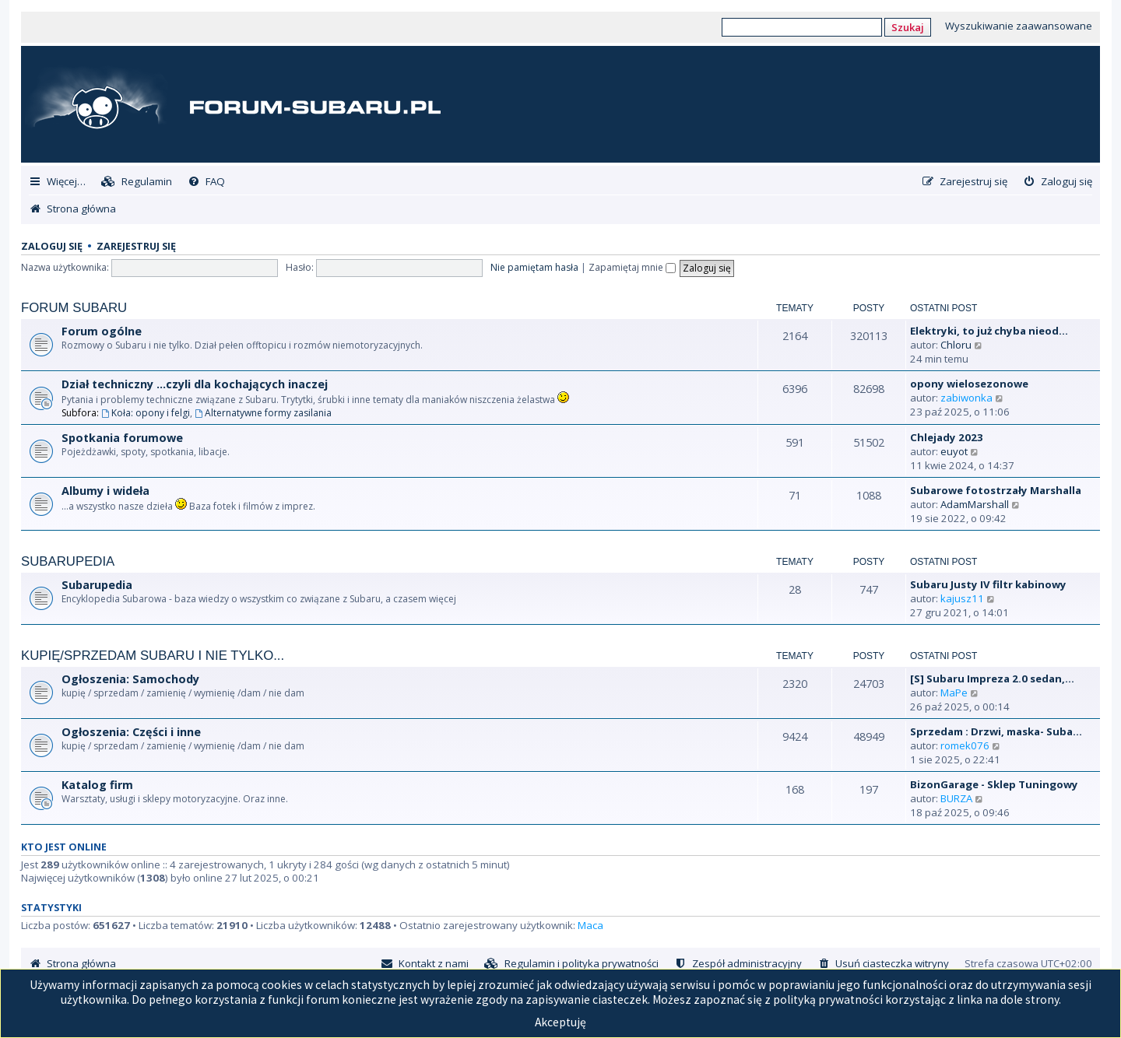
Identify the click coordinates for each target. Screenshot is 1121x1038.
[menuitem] (136, 181)
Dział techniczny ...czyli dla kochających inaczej (194, 384)
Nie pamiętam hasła (534, 267)
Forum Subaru (74, 307)
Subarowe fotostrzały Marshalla (995, 490)
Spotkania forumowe (122, 437)
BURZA (956, 798)
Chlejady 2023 (946, 437)
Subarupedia (67, 561)
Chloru (956, 345)
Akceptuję (560, 1022)
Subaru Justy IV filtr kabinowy (988, 584)
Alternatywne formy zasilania (263, 412)
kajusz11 (962, 598)
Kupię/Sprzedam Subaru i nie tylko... (152, 655)
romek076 (964, 745)
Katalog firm (97, 784)
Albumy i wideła (105, 490)
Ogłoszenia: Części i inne (131, 731)
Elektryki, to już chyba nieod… (989, 331)
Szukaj (907, 27)
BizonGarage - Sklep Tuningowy (994, 784)
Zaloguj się (52, 246)
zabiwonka (966, 398)
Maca (590, 925)
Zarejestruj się (136, 246)
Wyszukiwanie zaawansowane (1018, 26)
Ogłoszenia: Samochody (130, 679)
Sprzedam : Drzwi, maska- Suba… (996, 731)
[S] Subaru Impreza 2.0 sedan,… (992, 679)
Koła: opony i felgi (145, 412)
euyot (954, 451)
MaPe (954, 693)
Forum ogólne (101, 331)
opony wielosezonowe (969, 384)
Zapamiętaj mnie (632, 267)
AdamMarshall (974, 504)
